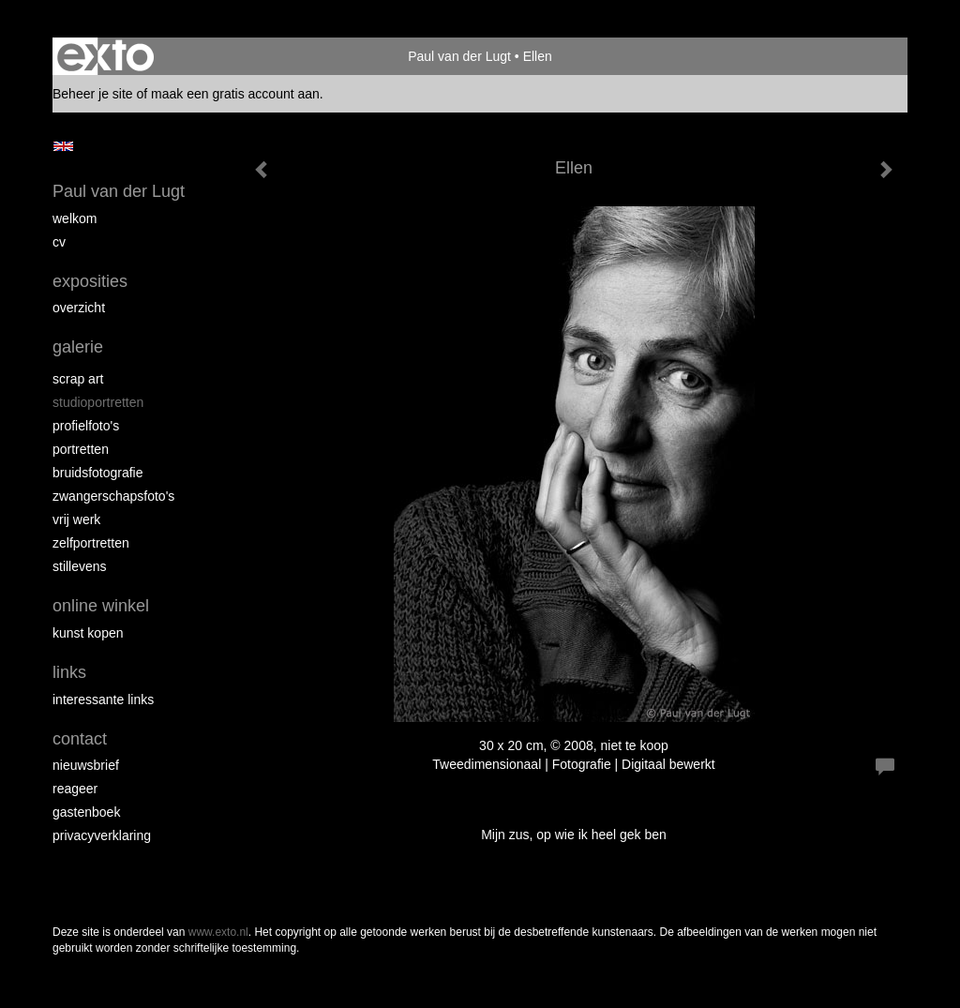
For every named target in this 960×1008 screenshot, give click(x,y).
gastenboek (86, 812)
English (63, 146)
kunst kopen (88, 632)
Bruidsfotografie (97, 472)
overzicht (78, 307)
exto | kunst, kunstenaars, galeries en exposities (105, 56)
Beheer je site (92, 93)
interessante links (103, 699)
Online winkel (100, 605)
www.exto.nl (218, 932)
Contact (79, 739)
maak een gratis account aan (235, 93)
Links (69, 672)
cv (59, 241)
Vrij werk (76, 519)
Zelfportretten (90, 542)
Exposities (90, 281)
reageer (75, 788)
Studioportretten (97, 402)
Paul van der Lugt (459, 56)
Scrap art (77, 378)
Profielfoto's (85, 425)
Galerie (77, 347)
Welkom (74, 218)
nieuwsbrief (85, 765)
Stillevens (79, 566)
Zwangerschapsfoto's (113, 496)
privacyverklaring (101, 835)
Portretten (80, 449)
